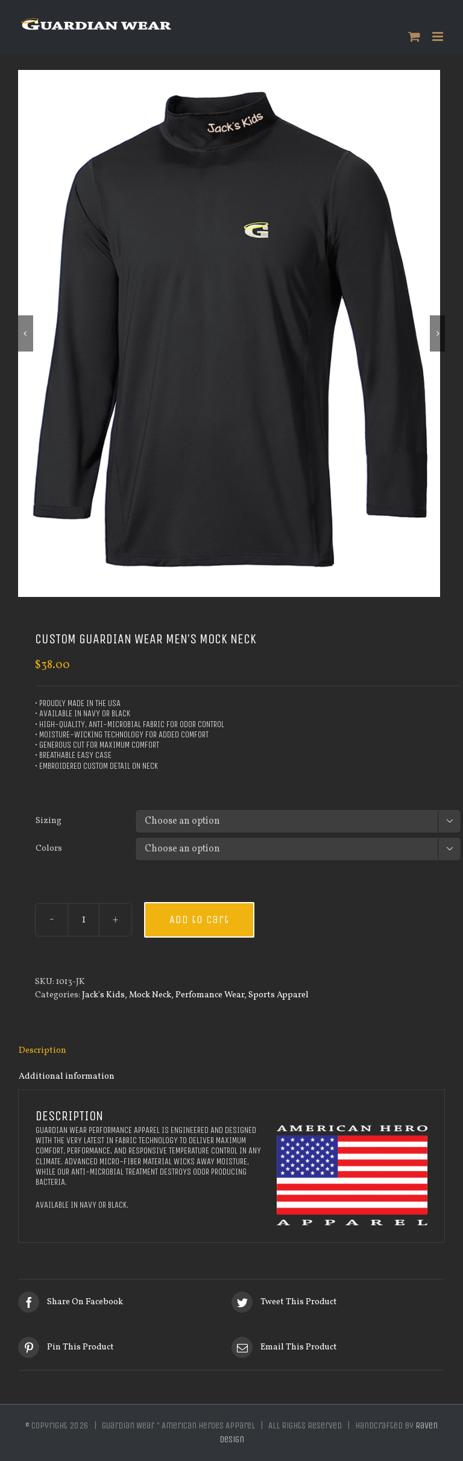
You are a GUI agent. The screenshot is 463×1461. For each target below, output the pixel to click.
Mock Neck (150, 995)
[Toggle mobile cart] (414, 36)
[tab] (231, 1051)
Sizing (48, 821)
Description (42, 1050)
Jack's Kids (103, 995)
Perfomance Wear (209, 995)
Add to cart (199, 919)
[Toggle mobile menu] (438, 36)
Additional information (67, 1076)
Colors (49, 848)
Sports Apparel (278, 995)
